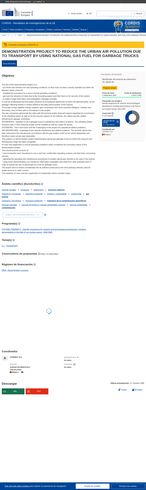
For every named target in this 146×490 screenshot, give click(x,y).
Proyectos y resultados (35, 30)
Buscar (84, 30)
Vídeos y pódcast (54, 30)
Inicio (5, 30)
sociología (25, 190)
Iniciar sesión (75, 14)
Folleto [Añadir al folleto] (123, 389)
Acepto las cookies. (92, 486)
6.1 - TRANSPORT (10, 246)
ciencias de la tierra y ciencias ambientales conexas (43, 205)
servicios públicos (56, 190)
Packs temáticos (16, 30)
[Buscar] (138, 13)
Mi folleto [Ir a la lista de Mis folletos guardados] (137, 390)
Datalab (75, 30)
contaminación (8, 208)
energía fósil (76, 194)
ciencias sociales (9, 190)
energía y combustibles (57, 194)
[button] (89, 13)
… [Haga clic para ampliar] (12, 35)
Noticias (66, 30)
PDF (39, 391)
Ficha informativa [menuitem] (9, 64)
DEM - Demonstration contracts (15, 270)
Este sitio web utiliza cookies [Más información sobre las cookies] (17, 486)
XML (15, 391)
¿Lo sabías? (39, 2)
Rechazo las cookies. (128, 486)
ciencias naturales (9, 205)
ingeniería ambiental (34, 194)
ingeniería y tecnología (11, 194)
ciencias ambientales (78, 205)
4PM (20, 35)
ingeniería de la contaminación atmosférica (66, 201)
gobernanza (39, 190)
